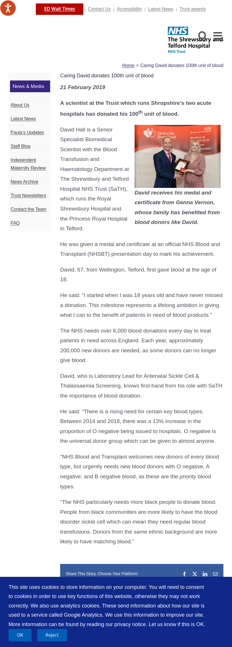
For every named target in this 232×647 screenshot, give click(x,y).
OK (20, 635)
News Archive (24, 181)
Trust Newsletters (28, 195)
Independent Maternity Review (28, 164)
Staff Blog (20, 146)
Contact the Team (28, 209)
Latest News (160, 9)
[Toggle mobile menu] (218, 35)
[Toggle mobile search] (203, 35)
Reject (52, 635)
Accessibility (129, 9)
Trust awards (193, 9)
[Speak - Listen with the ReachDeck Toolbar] (8, 8)
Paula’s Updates (27, 132)
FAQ (15, 223)
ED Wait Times (59, 9)
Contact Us (99, 9)
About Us (20, 105)
